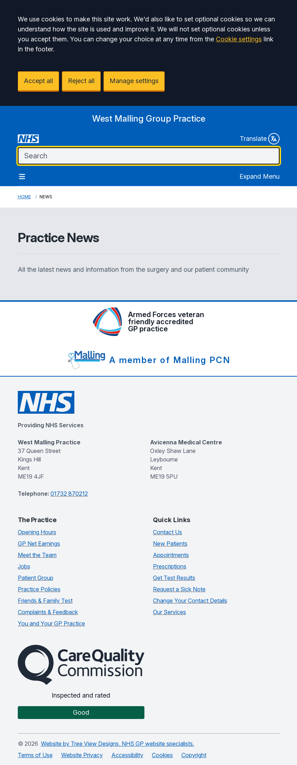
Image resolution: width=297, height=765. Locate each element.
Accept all (38, 81)
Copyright (193, 755)
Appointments (171, 555)
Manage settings (134, 81)
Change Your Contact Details (190, 600)
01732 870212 (69, 493)
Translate (260, 138)
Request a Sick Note (179, 589)
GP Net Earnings (39, 543)
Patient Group (35, 577)
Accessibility (127, 755)
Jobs (24, 566)
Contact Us (167, 532)
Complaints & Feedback (48, 612)
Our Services (169, 612)
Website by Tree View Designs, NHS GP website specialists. (117, 743)
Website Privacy (82, 755)
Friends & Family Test (45, 600)
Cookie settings (239, 39)
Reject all (81, 81)
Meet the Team (37, 555)
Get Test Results (174, 577)
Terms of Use (35, 755)
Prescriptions (169, 566)
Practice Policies (39, 589)
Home (24, 196)
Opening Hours (37, 532)
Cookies (162, 755)
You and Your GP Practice (51, 623)
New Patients (170, 543)
